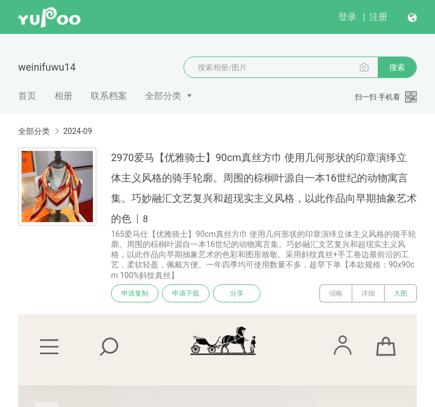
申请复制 (134, 293)
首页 (27, 95)
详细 (368, 293)
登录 (347, 16)
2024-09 (77, 131)
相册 (63, 95)
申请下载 (185, 293)
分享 (237, 293)
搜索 (397, 67)
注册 (378, 16)
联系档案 (109, 95)
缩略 (336, 293)
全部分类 (163, 95)
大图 (400, 293)
